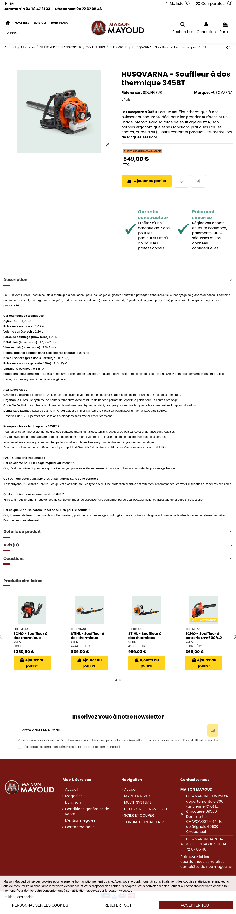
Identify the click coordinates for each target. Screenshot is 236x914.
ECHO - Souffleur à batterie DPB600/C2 (203, 635)
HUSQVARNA (222, 92)
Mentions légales (80, 820)
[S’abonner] (212, 730)
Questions (118, 558)
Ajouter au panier (146, 180)
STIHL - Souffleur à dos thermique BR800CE (145, 638)
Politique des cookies (19, 897)
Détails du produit (118, 531)
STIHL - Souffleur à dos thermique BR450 (87, 638)
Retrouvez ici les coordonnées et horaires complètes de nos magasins (206, 861)
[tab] (118, 280)
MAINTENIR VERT (138, 796)
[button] (11, 33)
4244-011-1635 (81, 646)
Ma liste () (177, 3)
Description (118, 279)
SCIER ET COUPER (139, 815)
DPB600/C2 (193, 646)
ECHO (17, 642)
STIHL (74, 642)
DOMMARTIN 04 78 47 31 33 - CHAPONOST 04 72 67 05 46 (206, 844)
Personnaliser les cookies (40, 905)
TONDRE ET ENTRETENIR (144, 822)
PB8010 (18, 646)
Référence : (132, 92)
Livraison (73, 802)
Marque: (202, 92)
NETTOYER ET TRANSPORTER (148, 808)
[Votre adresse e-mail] (112, 730)
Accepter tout (196, 905)
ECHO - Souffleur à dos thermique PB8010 (30, 638)
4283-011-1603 (138, 646)
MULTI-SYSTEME (137, 802)
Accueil (71, 789)
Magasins (73, 796)
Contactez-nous (79, 827)
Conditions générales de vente (87, 811)
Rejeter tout (117, 905)
